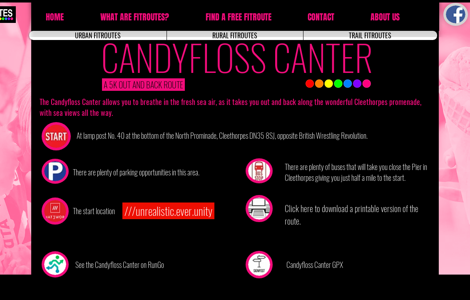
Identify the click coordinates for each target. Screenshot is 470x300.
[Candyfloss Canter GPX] (315, 265)
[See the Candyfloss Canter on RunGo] (120, 265)
